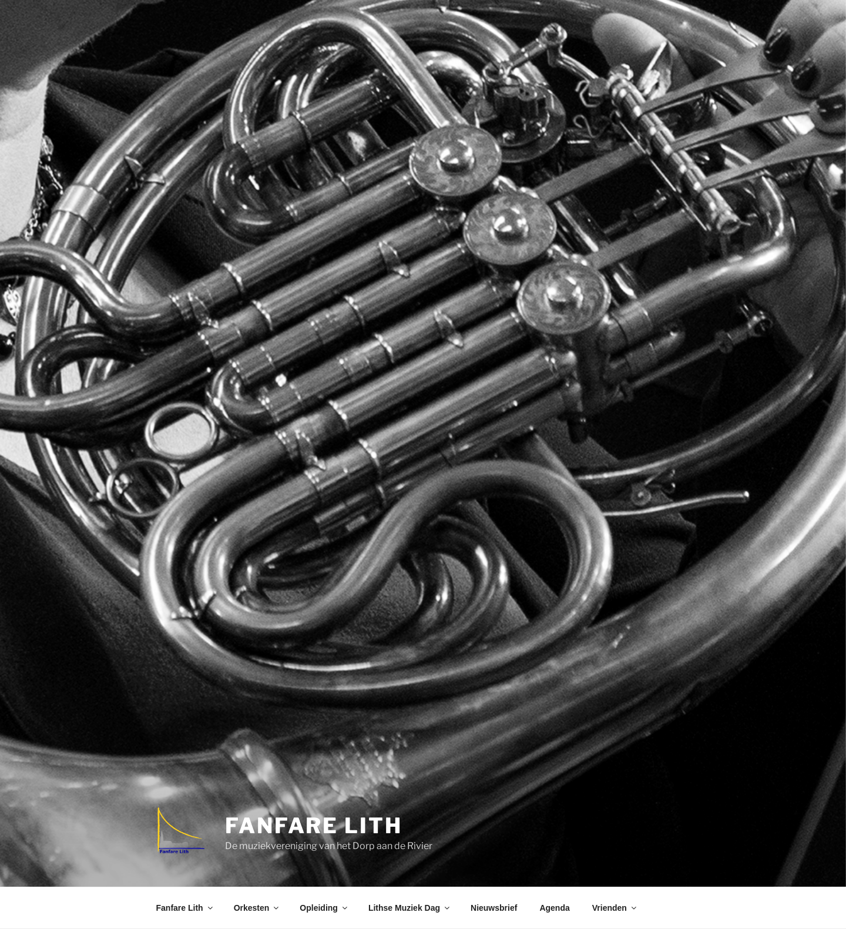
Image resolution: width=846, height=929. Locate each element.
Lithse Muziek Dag (409, 908)
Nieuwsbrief (494, 908)
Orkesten (257, 908)
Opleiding (324, 908)
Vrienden (615, 908)
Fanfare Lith (313, 826)
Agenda (554, 908)
